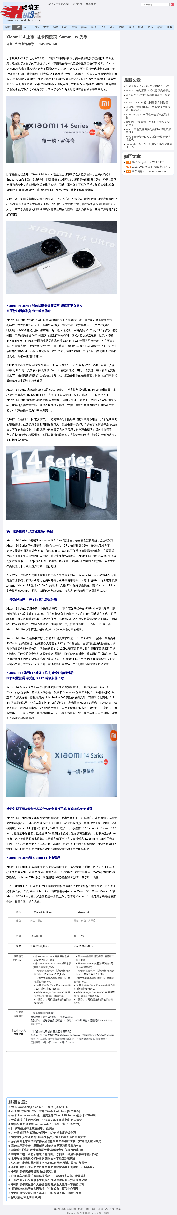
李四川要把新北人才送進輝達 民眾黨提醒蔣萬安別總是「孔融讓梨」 (53, 1167)
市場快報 (78, 3)
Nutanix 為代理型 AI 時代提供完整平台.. (149, 90)
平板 (36, 27)
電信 (46, 27)
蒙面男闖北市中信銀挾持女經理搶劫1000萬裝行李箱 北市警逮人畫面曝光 (56, 1141)
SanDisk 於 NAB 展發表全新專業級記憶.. (147, 116)
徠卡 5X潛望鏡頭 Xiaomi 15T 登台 (32, 1107)
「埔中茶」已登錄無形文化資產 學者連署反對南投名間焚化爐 (49, 1180)
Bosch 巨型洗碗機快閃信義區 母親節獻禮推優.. (148, 131)
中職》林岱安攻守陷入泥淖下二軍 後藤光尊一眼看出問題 (46, 1193)
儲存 (84, 27)
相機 (55, 27)
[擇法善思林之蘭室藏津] (26, 1197)
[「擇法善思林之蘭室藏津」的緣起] (32, 1128)
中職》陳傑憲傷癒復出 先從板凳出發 (33, 1171)
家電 (160, 27)
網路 (141, 27)
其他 (169, 27)
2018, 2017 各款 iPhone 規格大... (151, 166)
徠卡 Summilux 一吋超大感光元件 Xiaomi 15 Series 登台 (46, 1115)
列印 (112, 27)
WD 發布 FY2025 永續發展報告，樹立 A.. (148, 96)
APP (26, 27)
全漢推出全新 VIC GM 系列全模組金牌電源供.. (148, 138)
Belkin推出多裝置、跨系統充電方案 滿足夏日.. (148, 123)
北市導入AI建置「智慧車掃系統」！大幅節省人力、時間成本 (48, 1175)
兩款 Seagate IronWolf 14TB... (149, 162)
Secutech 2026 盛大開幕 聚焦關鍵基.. (148, 102)
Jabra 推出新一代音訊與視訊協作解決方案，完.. (149, 146)
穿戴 (8, 27)
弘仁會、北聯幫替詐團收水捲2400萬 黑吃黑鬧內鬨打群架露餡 (49, 1162)
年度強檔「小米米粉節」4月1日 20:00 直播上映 (40, 1119)
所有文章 (53, 3)
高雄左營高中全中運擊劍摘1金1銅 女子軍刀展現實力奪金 (46, 1145)
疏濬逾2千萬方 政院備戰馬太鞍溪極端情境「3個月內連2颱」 (48, 1149)
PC (103, 27)
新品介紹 (66, 3)
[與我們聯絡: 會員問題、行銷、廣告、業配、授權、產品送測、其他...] (88, 1209)
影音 (65, 27)
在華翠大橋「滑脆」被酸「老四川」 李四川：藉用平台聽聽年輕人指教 (54, 1154)
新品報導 (28, 44)
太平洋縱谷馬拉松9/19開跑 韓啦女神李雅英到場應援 (43, 1158)
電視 (93, 27)
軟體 (131, 27)
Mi (55, 44)
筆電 (74, 27)
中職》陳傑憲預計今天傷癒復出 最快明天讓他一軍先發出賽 (47, 1184)
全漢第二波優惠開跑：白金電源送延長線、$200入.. (148, 108)
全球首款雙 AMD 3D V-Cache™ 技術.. (148, 85)
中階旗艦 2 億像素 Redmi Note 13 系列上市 (38, 1124)
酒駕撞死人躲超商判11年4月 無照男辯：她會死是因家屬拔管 (48, 1137)
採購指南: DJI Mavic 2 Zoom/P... (150, 171)
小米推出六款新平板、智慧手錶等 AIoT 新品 (38, 1111)
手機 (17, 27)
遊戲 (150, 27)
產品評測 (91, 3)
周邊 (122, 27)
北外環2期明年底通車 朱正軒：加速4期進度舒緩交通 (43, 1132)
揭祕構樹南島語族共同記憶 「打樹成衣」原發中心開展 (44, 1188)
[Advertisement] (111, 14)
